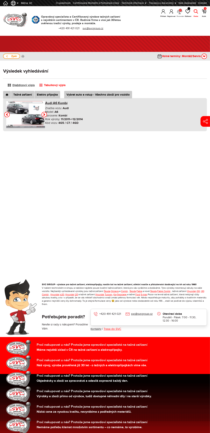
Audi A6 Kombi (56, 103)
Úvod (23, 56)
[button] (7, 114)
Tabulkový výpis (55, 85)
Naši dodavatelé (187, 3)
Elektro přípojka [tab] (47, 95)
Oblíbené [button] (188, 12)
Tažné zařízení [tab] (22, 95)
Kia (115, 294)
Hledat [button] (196, 16)
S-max (144, 294)
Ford (137, 294)
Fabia (139, 291)
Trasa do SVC (112, 329)
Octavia (115, 291)
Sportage (122, 294)
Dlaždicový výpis (23, 85)
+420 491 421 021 (69, 28)
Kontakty (96, 329)
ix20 (62, 294)
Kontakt (202, 3)
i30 (198, 291)
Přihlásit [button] (163, 16)
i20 (76, 294)
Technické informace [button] (132, 3)
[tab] (7, 94)
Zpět (14, 56)
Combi (124, 291)
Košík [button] (204, 12)
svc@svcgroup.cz (93, 28)
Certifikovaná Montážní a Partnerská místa (96, 3)
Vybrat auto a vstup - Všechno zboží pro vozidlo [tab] (98, 95)
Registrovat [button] (171, 16)
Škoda (107, 291)
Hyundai (191, 291)
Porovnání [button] (179, 13)
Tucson (108, 294)
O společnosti (63, 3)
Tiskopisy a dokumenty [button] (161, 3)
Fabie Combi (163, 291)
